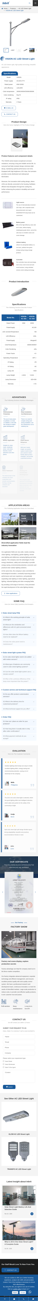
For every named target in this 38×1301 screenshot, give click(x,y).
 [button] (3, 892)
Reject (15, 1292)
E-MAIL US (8, 108)
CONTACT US (9, 114)
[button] (36, 50)
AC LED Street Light (24, 8)
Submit (9, 1087)
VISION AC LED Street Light (15, 10)
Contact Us (10, 1270)
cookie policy (17, 1289)
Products (13, 8)
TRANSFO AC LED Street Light (21, 1169)
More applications (10, 593)
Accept (23, 1292)
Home (5, 8)
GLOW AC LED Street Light (21, 1134)
